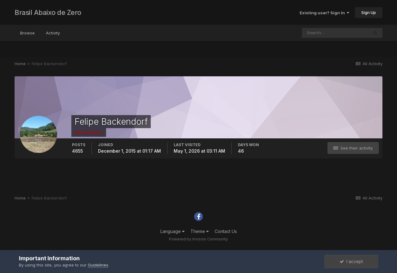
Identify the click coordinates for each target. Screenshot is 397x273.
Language (172, 231)
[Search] (335, 33)
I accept (351, 261)
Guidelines (98, 264)
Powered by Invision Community (198, 239)
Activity (53, 32)
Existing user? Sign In (324, 12)
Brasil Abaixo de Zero (48, 12)
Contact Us (226, 231)
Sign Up (368, 12)
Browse (27, 32)
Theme (199, 231)
